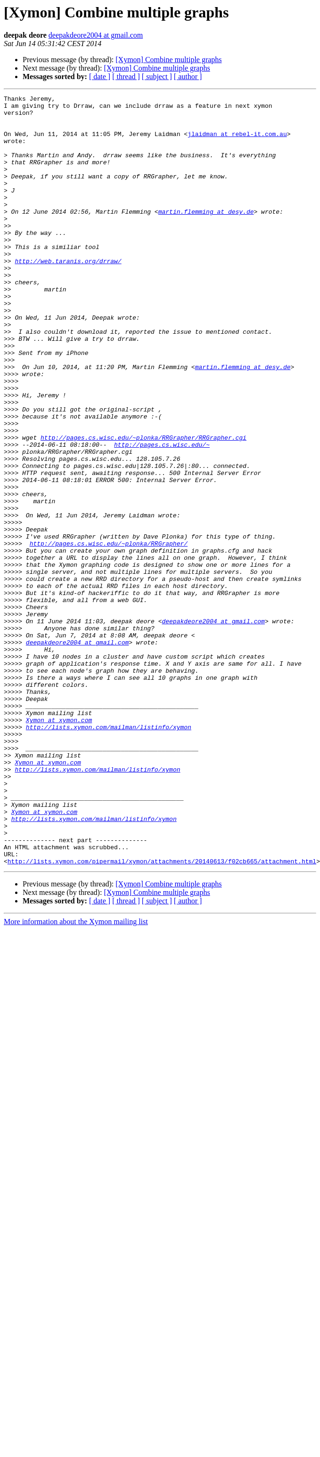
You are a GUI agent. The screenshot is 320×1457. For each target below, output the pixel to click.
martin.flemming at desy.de (206, 235)
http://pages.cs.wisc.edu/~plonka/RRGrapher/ (109, 633)
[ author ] (188, 76)
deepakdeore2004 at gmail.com (96, 35)
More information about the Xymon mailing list (76, 1075)
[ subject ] (157, 76)
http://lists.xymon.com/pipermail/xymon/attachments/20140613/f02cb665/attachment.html (162, 1015)
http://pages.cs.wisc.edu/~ (162, 515)
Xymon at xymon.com (59, 845)
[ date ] (99, 76)
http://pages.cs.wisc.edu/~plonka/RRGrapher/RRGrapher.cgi (143, 506)
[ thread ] (126, 76)
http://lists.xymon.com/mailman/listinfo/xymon (108, 854)
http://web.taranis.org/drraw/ (68, 294)
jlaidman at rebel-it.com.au (237, 142)
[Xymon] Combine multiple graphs (168, 60)
